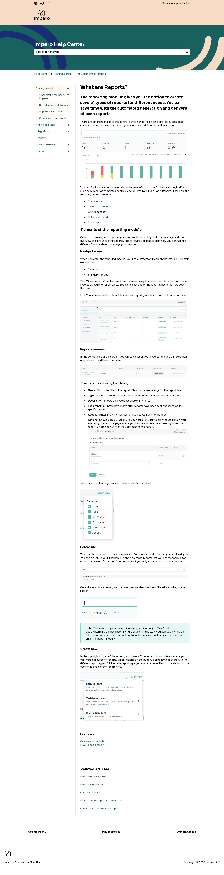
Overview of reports (92, 741)
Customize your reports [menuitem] (53, 118)
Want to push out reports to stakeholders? (101, 800)
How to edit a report (92, 744)
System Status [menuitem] (186, 831)
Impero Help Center (59, 44)
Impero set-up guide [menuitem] (51, 111)
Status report (96, 201)
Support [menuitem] (41, 151)
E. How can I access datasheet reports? (100, 808)
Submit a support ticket (176, 3)
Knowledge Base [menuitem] (45, 124)
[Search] (187, 52)
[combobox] (109, 52)
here (178, 395)
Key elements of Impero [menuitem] (53, 105)
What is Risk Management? (94, 776)
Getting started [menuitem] (44, 88)
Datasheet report (98, 217)
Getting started (63, 73)
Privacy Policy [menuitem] (111, 831)
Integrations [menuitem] (43, 131)
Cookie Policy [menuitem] (37, 831)
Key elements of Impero (92, 73)
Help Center (41, 73)
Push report (95, 222)
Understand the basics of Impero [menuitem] (54, 96)
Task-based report (99, 206)
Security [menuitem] (41, 137)
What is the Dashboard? (92, 784)
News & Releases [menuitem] (46, 144)
